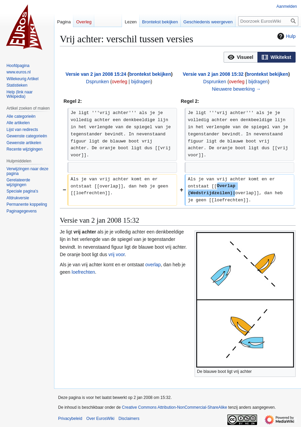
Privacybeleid (70, 418)
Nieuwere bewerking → (236, 89)
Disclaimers (129, 418)
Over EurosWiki (100, 418)
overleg (119, 81)
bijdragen (141, 81)
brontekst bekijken (150, 74)
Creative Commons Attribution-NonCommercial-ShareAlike (174, 407)
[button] (241, 57)
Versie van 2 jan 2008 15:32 (213, 74)
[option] (240, 57)
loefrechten (83, 272)
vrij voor (116, 254)
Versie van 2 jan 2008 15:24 (96, 74)
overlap (153, 264)
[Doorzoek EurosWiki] (268, 21)
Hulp (286, 36)
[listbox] (260, 57)
